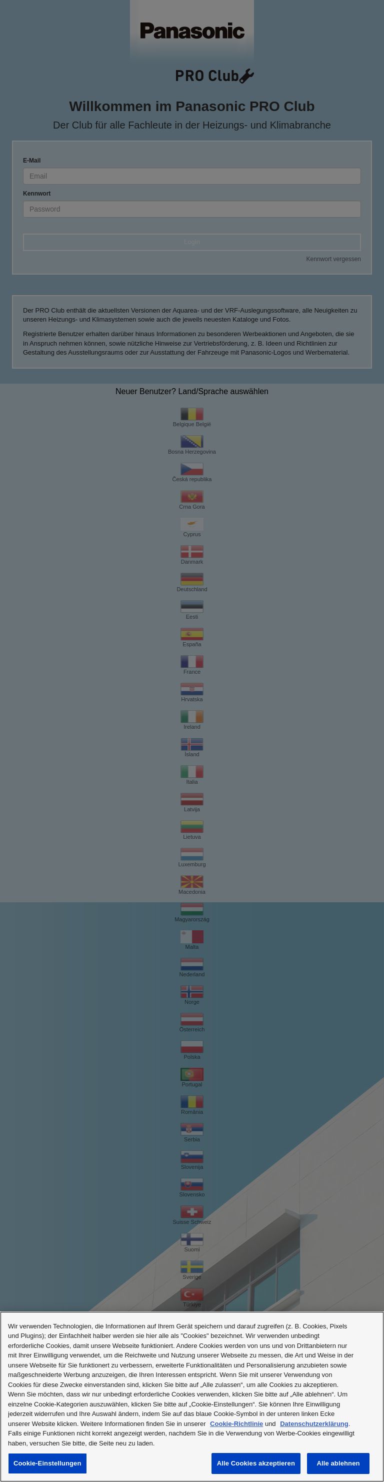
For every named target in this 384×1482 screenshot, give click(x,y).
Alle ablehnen (338, 1463)
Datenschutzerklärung (314, 1423)
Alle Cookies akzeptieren (256, 1463)
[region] (192, 1396)
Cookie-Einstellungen (48, 1463)
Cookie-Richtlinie (236, 1423)
